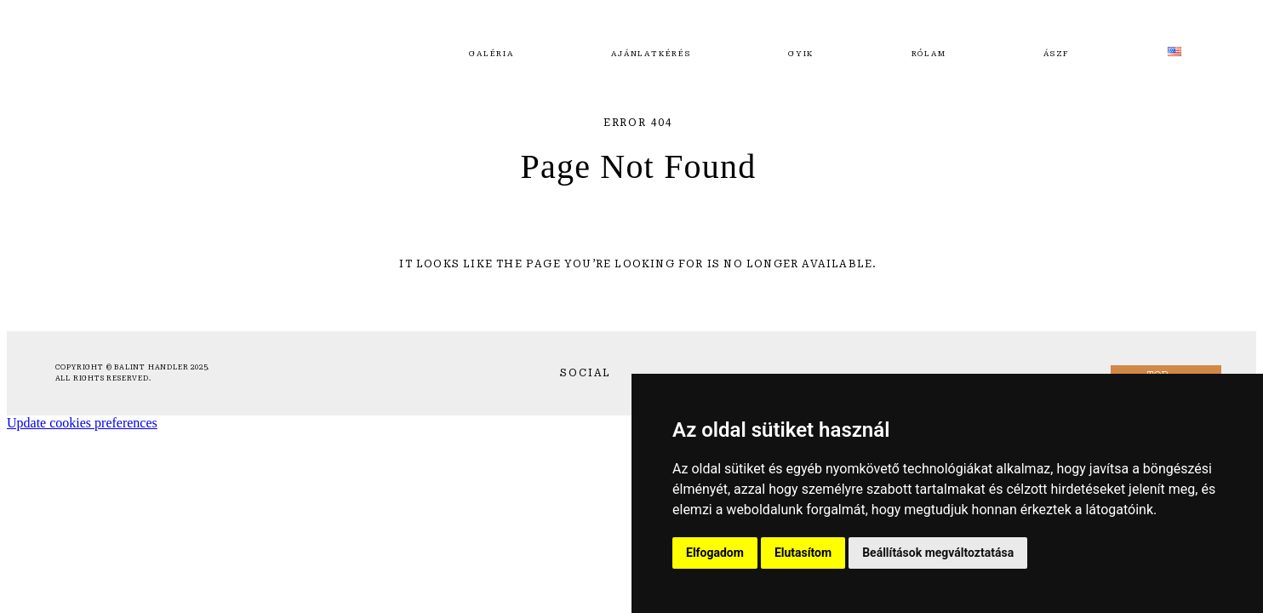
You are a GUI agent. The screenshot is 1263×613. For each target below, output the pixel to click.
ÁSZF (1056, 53)
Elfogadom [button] (715, 552)
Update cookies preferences (82, 422)
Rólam (929, 53)
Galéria (491, 53)
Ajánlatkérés (651, 53)
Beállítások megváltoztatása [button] (938, 552)
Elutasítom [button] (803, 552)
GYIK (801, 53)
